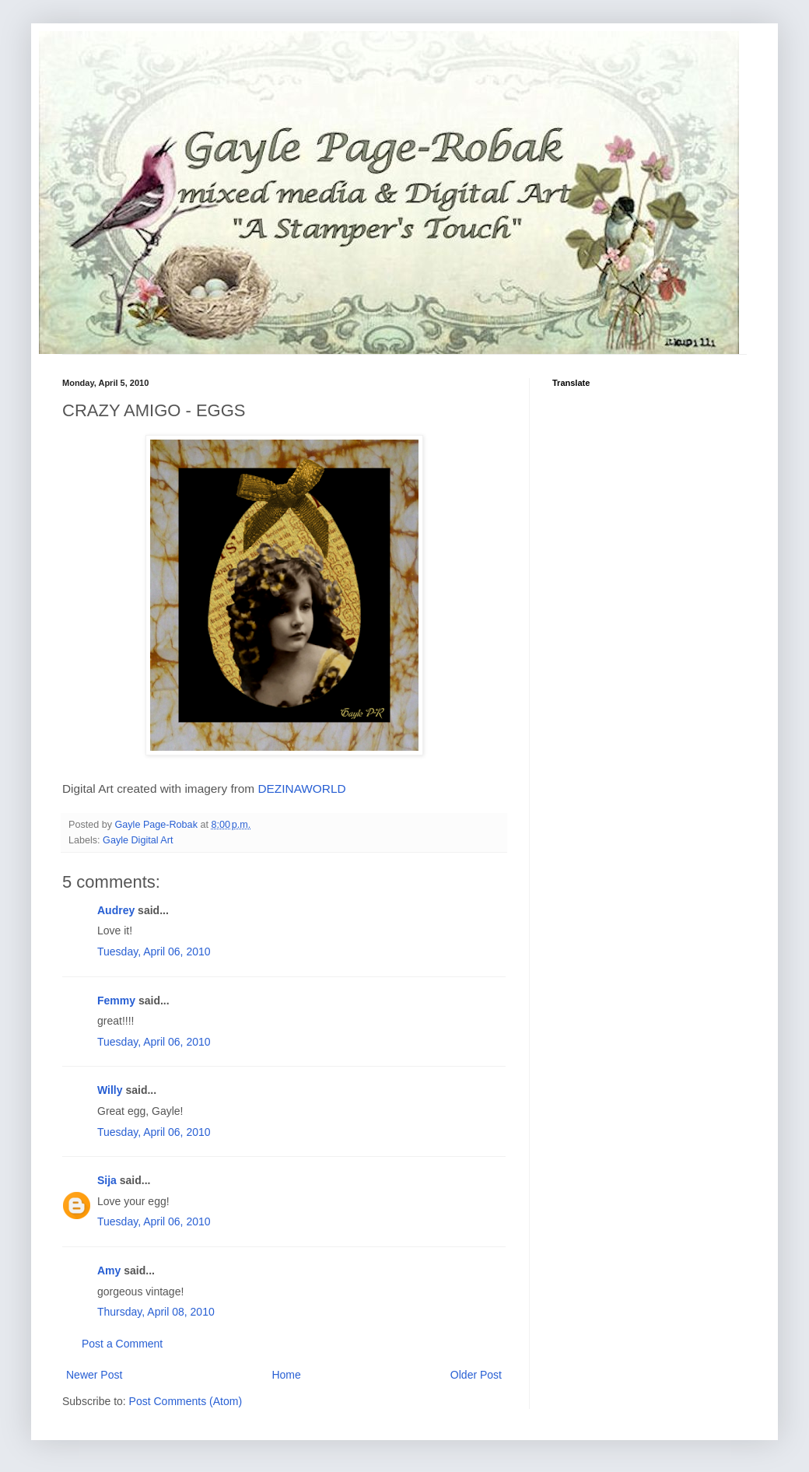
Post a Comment (122, 1343)
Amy (109, 1270)
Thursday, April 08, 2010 (156, 1312)
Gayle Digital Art (138, 840)
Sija (107, 1180)
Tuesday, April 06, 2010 (154, 951)
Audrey (116, 910)
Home (285, 1375)
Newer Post (94, 1375)
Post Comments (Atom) (185, 1401)
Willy (110, 1090)
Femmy (116, 1000)
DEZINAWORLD (301, 788)
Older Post (476, 1375)
